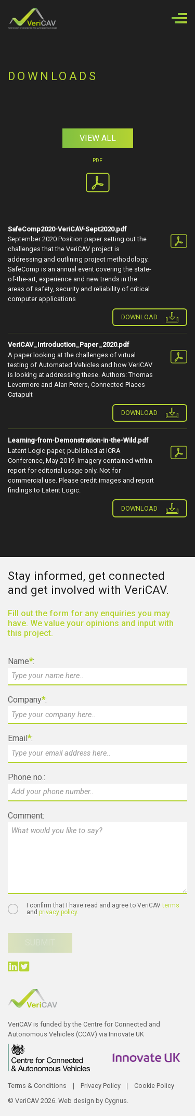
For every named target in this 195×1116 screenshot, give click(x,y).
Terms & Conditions (37, 1085)
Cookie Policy (154, 1085)
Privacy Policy (101, 1085)
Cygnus (116, 1101)
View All (98, 138)
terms (170, 905)
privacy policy (58, 912)
